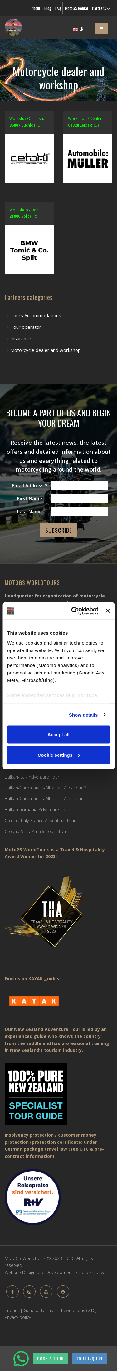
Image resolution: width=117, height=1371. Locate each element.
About (36, 8)
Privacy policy (18, 1317)
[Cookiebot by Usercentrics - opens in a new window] (73, 611)
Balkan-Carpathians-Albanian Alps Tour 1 (45, 799)
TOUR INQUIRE (89, 1358)
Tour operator (25, 327)
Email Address (29, 485)
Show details (83, 714)
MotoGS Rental (76, 8)
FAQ (58, 8)
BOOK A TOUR (50, 1358)
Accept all (58, 734)
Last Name (29, 511)
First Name (29, 498)
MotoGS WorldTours (32, 582)
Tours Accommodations (35, 315)
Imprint (12, 1310)
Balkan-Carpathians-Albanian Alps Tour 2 (45, 788)
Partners (101, 8)
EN (80, 29)
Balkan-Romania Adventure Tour (37, 810)
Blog (47, 8)
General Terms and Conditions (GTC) (60, 1310)
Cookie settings (58, 754)
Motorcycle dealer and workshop (45, 350)
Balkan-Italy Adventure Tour (32, 777)
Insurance (20, 338)
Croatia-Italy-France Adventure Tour (40, 820)
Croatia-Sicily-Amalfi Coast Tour (36, 831)
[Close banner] (107, 611)
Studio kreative (90, 1272)
